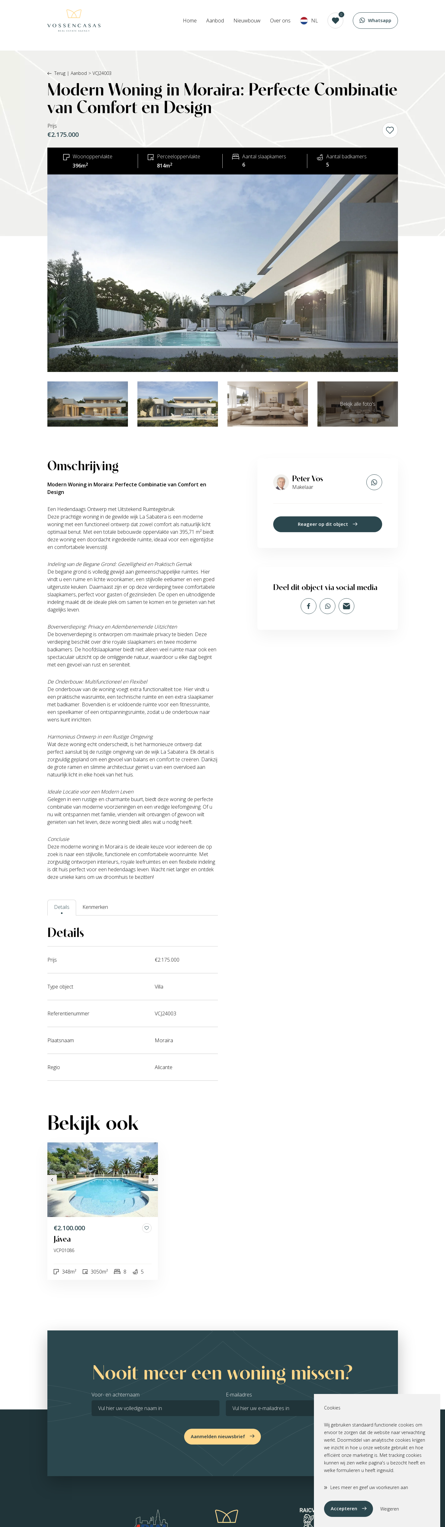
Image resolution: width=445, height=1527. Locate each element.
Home (190, 25)
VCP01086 (64, 1250)
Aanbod (215, 25)
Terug (56, 73)
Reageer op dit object (323, 524)
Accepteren (344, 1508)
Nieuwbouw (247, 25)
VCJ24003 (102, 73)
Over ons (280, 25)
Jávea (62, 1239)
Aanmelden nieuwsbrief (218, 1436)
